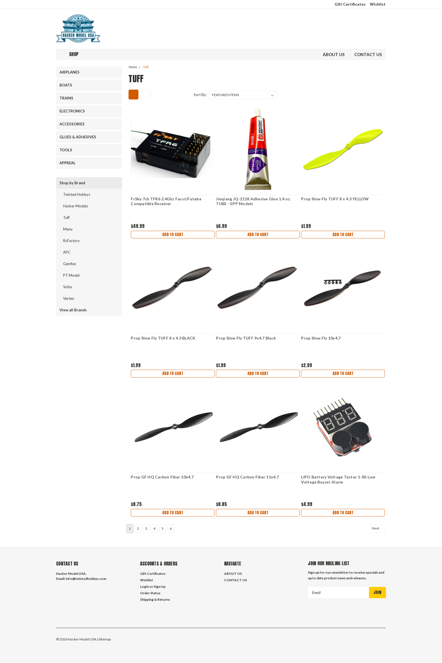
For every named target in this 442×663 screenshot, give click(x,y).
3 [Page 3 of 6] (146, 527)
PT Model (71, 275)
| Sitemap (104, 637)
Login (144, 585)
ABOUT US (333, 54)
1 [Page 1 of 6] (130, 527)
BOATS (65, 85)
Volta (67, 287)
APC (66, 252)
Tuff (66, 217)
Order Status (150, 591)
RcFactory (71, 240)
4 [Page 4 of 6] (154, 527)
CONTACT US (368, 54)
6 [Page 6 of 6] (171, 527)
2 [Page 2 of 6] (138, 527)
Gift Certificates (350, 4)
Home (133, 67)
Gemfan (69, 263)
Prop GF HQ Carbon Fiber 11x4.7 (247, 476)
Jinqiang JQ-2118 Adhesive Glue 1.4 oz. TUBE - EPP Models (253, 201)
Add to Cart (172, 235)
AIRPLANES (69, 72)
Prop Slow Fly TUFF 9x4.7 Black (246, 338)
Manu (67, 229)
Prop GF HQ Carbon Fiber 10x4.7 (162, 476)
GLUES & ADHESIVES (77, 137)
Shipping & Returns (155, 598)
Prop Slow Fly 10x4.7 (321, 338)
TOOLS (65, 150)
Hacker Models (75, 206)
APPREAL (67, 163)
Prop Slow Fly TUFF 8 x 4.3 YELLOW (335, 198)
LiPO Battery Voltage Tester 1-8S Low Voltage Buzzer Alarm (338, 479)
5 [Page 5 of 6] (162, 527)
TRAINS (66, 98)
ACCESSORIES (72, 124)
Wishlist (378, 4)
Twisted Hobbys (76, 194)
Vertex (68, 298)
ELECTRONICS (72, 111)
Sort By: (200, 94)
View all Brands (73, 310)
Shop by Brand (72, 183)
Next (378, 526)
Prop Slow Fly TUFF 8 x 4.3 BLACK (163, 338)
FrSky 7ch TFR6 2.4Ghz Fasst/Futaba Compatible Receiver (166, 201)
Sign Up (159, 585)
